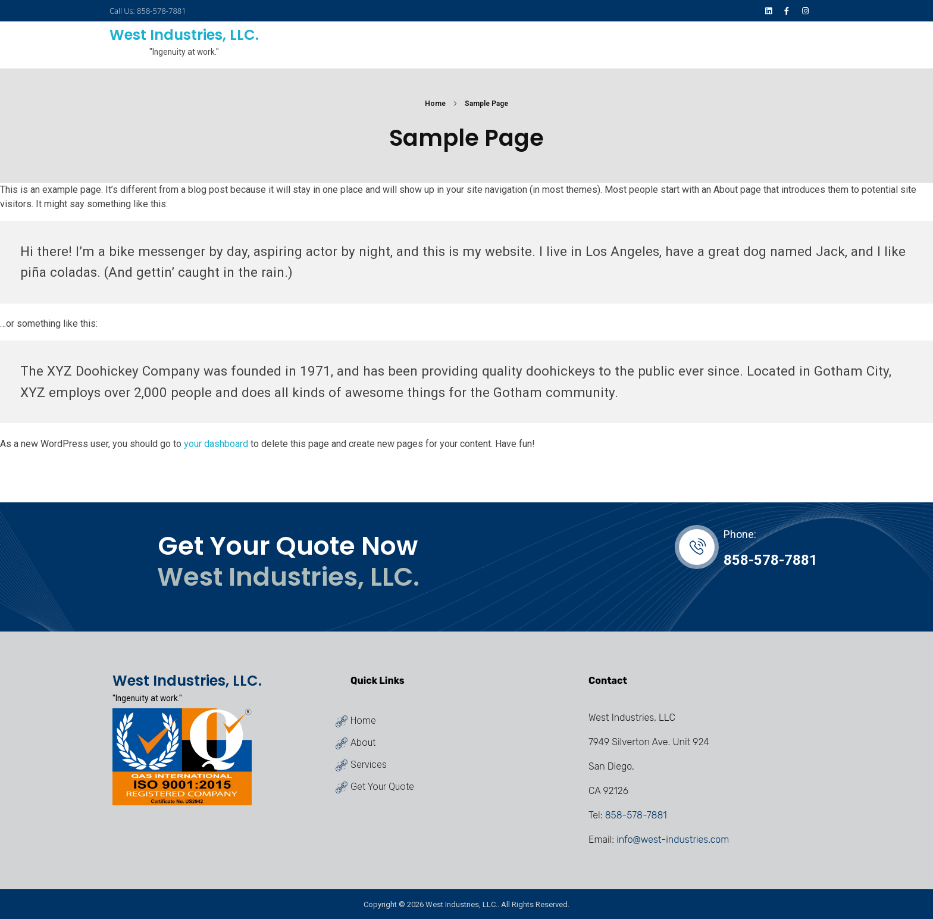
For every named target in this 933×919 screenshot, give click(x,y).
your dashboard (216, 443)
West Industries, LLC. (184, 35)
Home (435, 103)
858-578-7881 (771, 560)
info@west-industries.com (672, 839)
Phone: (740, 534)
